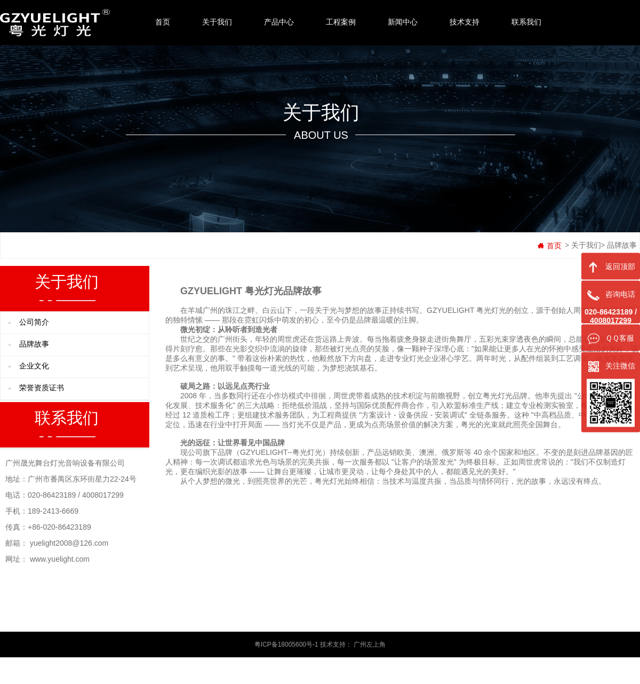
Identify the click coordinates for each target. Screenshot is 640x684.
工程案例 (341, 22)
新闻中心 (403, 22)
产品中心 (279, 22)
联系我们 (526, 22)
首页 (162, 22)
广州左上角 (370, 644)
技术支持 (464, 22)
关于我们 (217, 22)
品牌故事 (622, 245)
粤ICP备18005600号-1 (286, 644)
